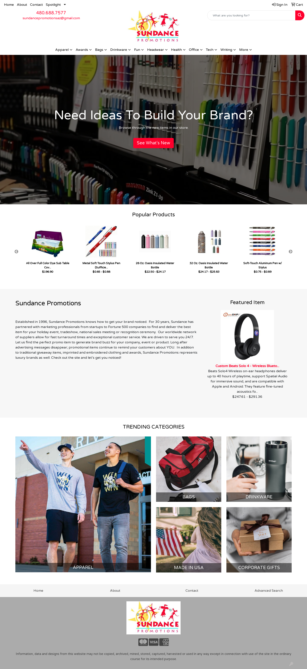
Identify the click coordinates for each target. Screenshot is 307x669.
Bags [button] (99, 50)
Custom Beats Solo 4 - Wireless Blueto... (247, 366)
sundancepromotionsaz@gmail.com (51, 18)
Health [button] (176, 50)
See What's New (153, 143)
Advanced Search (269, 590)
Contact (36, 5)
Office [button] (194, 50)
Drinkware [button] (118, 50)
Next (290, 252)
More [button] (243, 50)
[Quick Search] (251, 15)
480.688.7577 (51, 13)
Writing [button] (226, 50)
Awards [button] (82, 50)
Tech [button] (209, 50)
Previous (16, 252)
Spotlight (53, 5)
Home (9, 5)
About (22, 5)
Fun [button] (137, 50)
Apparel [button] (62, 50)
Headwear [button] (155, 50)
